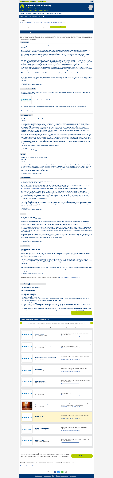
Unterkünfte (24, 1)
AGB (53, 476)
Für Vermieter (38, 476)
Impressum (73, 476)
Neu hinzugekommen (59, 22)
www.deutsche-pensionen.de (29, 466)
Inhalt (33, 1)
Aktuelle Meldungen (27, 22)
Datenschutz (47, 476)
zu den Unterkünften (58, 27)
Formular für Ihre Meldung (43, 22)
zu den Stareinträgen (29, 111)
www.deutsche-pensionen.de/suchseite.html (34, 188)
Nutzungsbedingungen (62, 476)
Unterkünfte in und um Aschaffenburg (71, 336)
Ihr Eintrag (42, 1)
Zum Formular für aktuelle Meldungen (71, 277)
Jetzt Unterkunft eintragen (82, 313)
